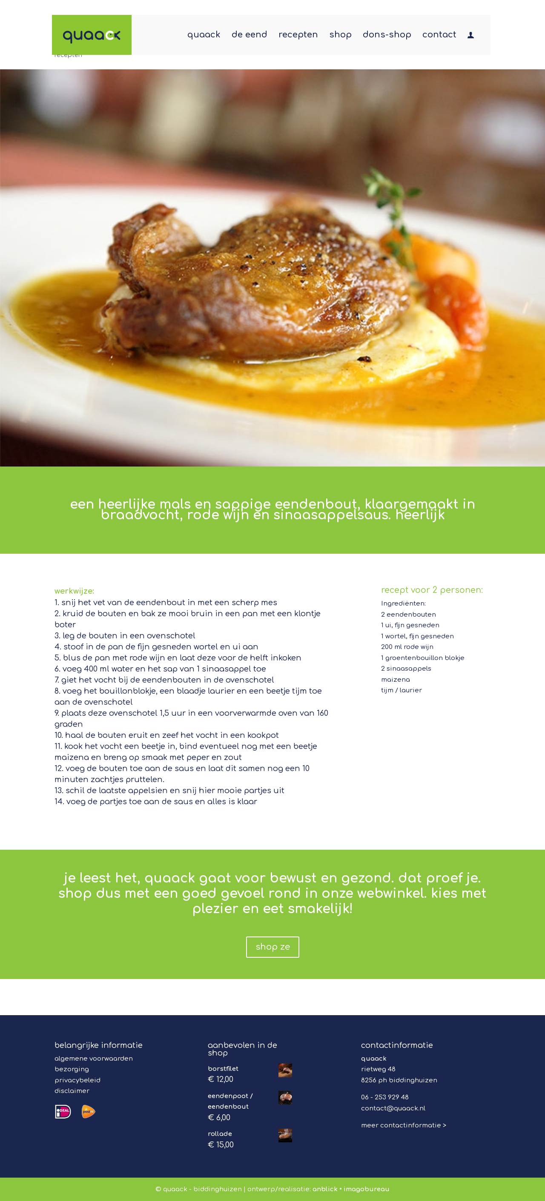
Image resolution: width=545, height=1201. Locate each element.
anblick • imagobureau (351, 1189)
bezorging (71, 1069)
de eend (249, 36)
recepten (298, 36)
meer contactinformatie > (403, 1125)
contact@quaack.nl (393, 1108)
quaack (204, 36)
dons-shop (387, 36)
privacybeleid (77, 1080)
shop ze (272, 947)
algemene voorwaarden (93, 1058)
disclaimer (71, 1091)
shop (340, 36)
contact (439, 36)
